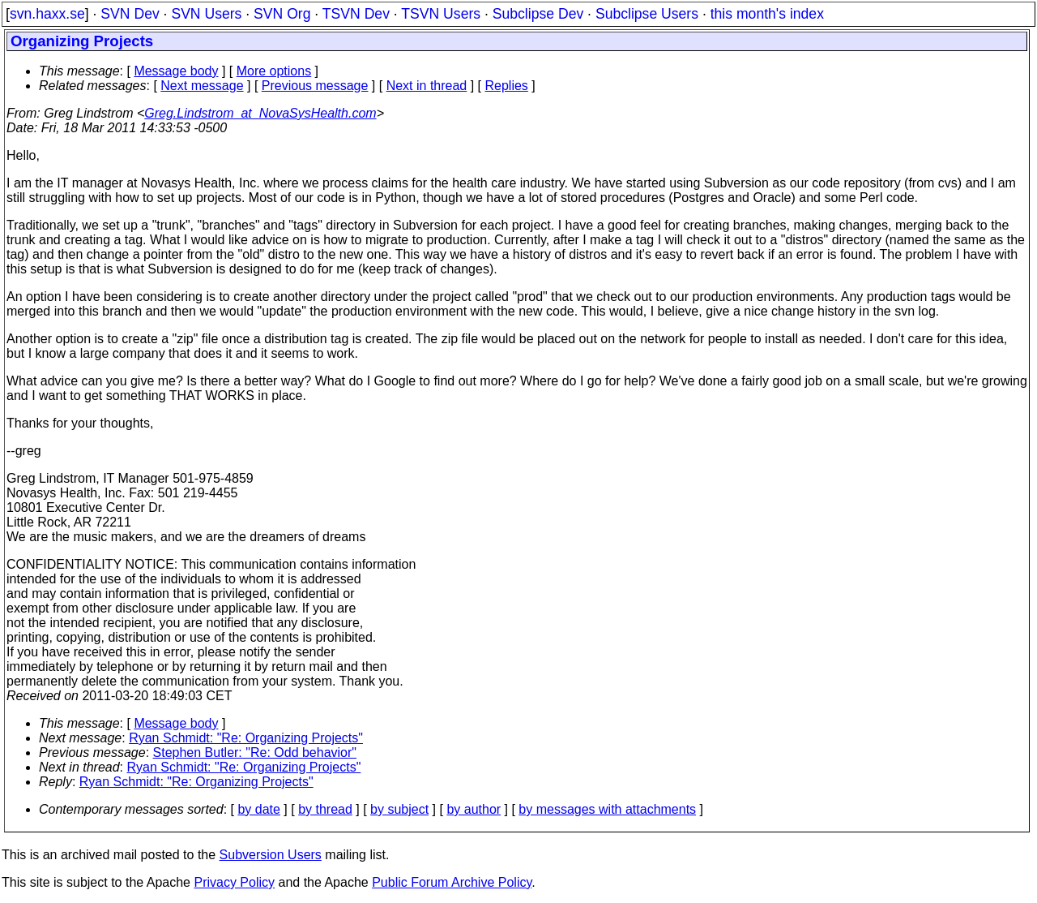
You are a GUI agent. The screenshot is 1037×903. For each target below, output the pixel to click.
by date (258, 809)
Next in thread (426, 85)
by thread (325, 809)
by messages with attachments (607, 809)
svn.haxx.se (47, 14)
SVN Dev (129, 14)
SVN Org (282, 14)
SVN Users (206, 14)
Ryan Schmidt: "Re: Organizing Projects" (246, 738)
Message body (176, 71)
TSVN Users (440, 14)
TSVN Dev (356, 14)
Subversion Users (271, 855)
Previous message (315, 85)
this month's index (767, 14)
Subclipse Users (646, 14)
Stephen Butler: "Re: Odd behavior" (255, 752)
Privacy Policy (234, 882)
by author (473, 809)
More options (274, 71)
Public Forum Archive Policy (451, 882)
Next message (201, 85)
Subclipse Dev (538, 14)
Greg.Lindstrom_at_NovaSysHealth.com (260, 113)
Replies (506, 85)
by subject (399, 809)
